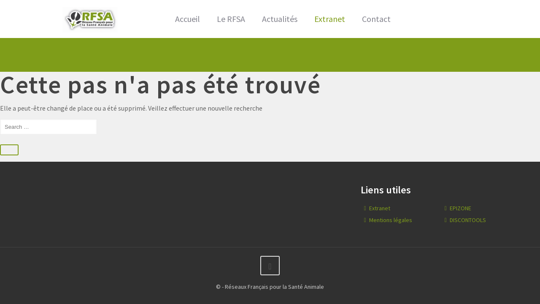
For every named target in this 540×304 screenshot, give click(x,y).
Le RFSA (231, 19)
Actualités (279, 19)
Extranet (329, 19)
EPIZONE (460, 208)
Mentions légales (390, 220)
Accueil (187, 19)
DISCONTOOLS (468, 220)
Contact (376, 19)
